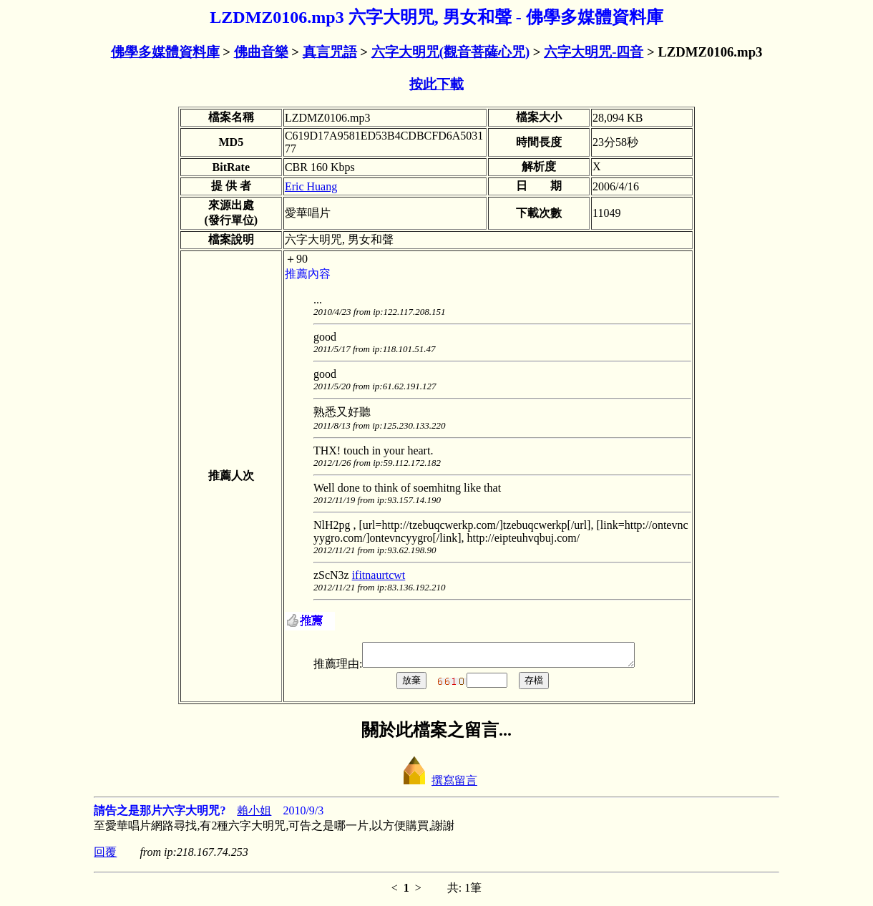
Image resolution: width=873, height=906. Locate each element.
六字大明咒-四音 (593, 51)
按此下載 (436, 84)
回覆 (105, 856)
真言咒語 (330, 51)
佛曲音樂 (261, 51)
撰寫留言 (436, 785)
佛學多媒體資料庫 (165, 51)
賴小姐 (254, 815)
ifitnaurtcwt (379, 575)
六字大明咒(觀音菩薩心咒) (450, 51)
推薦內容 (308, 274)
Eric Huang (311, 186)
